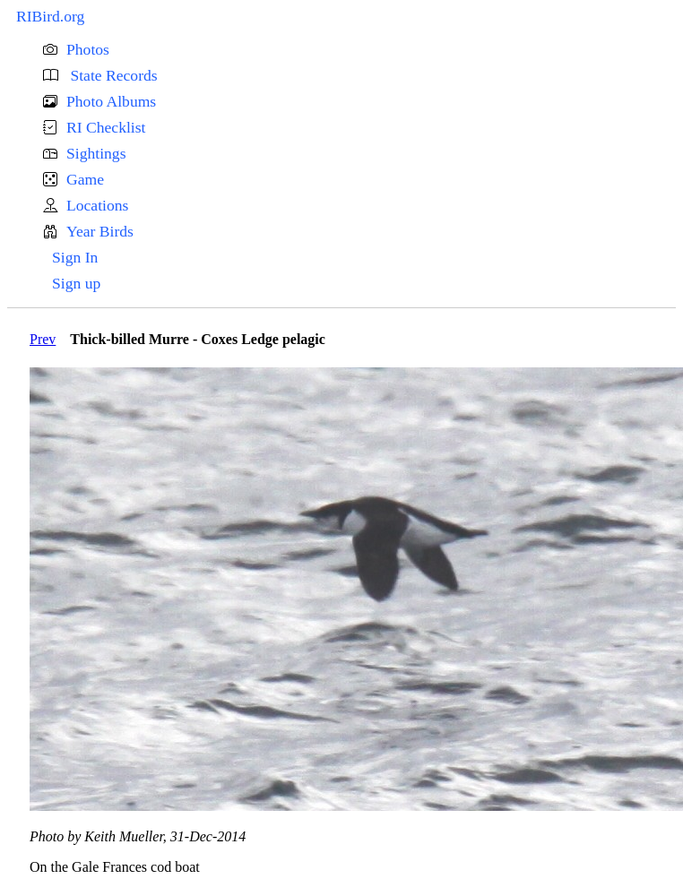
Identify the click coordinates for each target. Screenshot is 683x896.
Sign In (75, 257)
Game (85, 179)
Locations (97, 205)
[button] (359, 49)
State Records (112, 75)
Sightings (95, 153)
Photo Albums (111, 101)
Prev (43, 339)
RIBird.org (50, 16)
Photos (87, 49)
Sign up (76, 283)
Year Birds (100, 231)
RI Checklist (105, 127)
